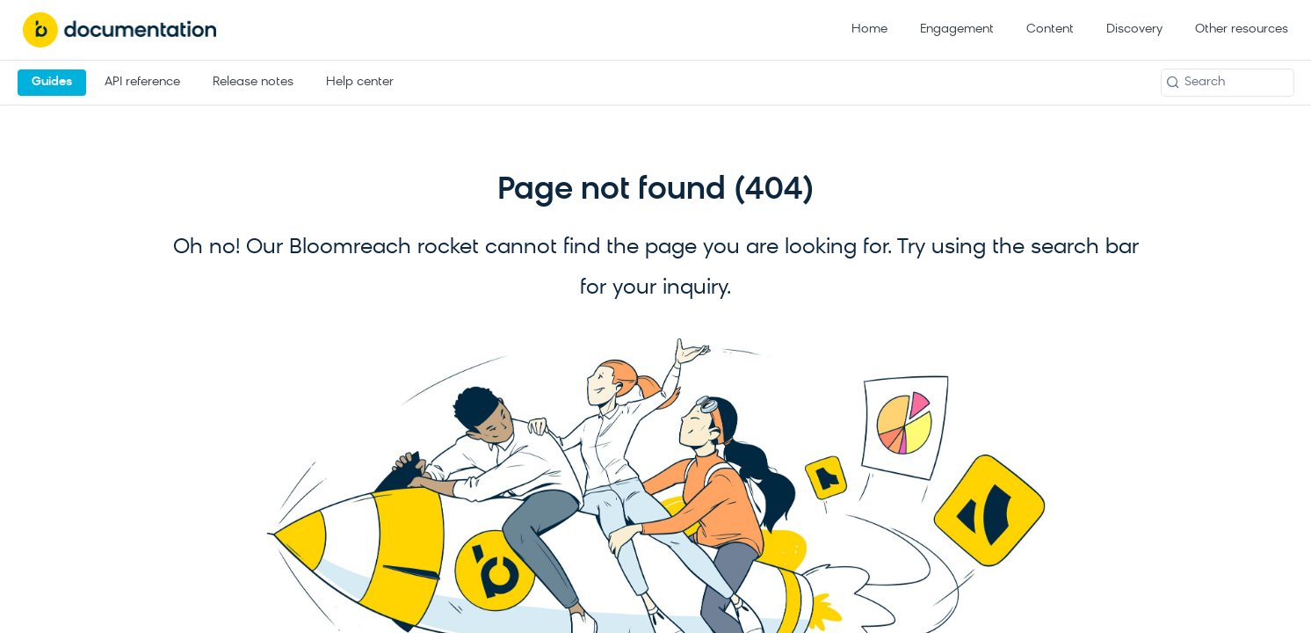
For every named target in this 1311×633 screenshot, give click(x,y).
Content (1050, 29)
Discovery (1134, 29)
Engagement (957, 29)
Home (869, 29)
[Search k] (1227, 82)
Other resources (1241, 29)
